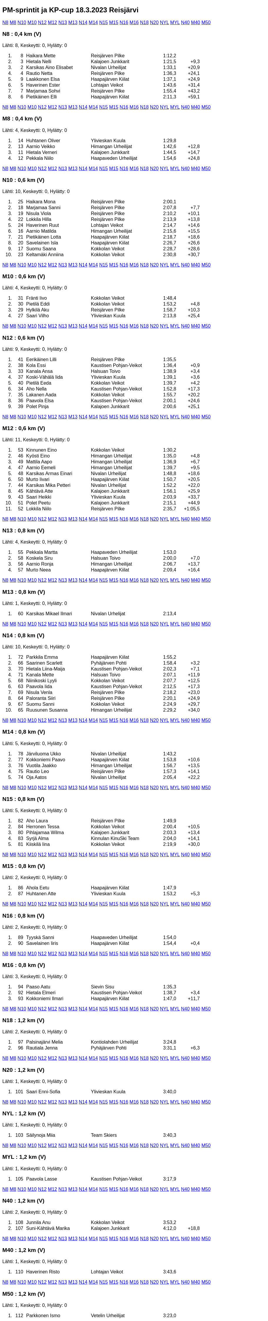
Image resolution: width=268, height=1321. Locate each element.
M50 (206, 22)
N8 (5, 22)
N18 (144, 22)
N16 (124, 22)
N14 (83, 22)
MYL (175, 22)
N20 (154, 22)
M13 (72, 22)
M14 (93, 22)
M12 (52, 22)
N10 (22, 22)
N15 (103, 22)
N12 (42, 22)
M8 (13, 22)
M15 (113, 22)
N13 (62, 22)
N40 (185, 22)
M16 (134, 22)
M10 (31, 22)
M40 (195, 22)
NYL (164, 22)
